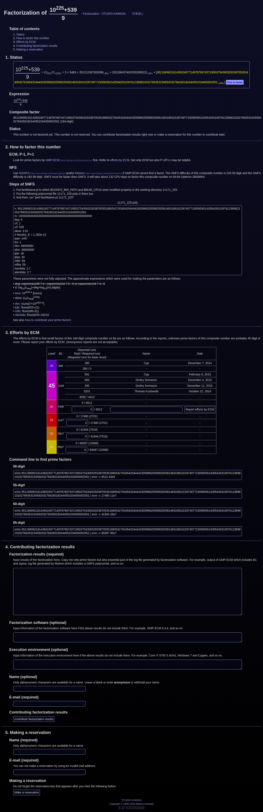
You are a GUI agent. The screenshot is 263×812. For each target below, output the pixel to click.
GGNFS (24, 173)
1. (13, 57)
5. (28, 732)
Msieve (79, 173)
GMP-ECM (53, 160)
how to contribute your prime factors (48, 320)
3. (22, 332)
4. (40, 547)
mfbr (18, 311)
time (17, 293)
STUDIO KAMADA (114, 13)
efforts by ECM (119, 160)
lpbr (17, 307)
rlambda (20, 314)
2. (33, 147)
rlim (17, 303)
